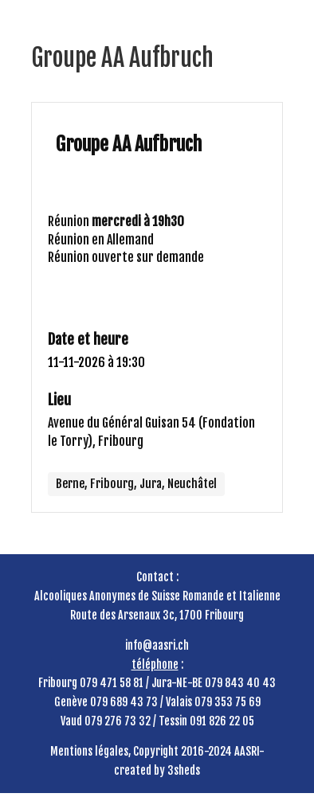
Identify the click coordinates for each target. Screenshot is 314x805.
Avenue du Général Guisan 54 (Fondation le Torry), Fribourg (151, 432)
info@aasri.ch (157, 645)
